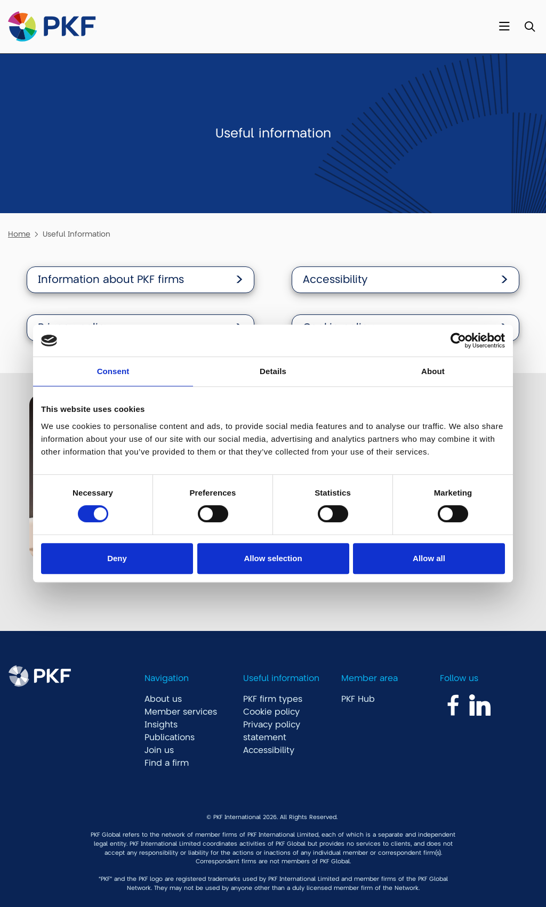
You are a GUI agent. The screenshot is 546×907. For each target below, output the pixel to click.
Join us (159, 750)
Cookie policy (271, 712)
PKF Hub (358, 699)
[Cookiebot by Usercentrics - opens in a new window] (458, 341)
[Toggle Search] (529, 27)
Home (19, 234)
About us (163, 699)
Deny (117, 558)
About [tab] (433, 371)
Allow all (429, 558)
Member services (180, 712)
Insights (161, 724)
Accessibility (268, 750)
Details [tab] (273, 371)
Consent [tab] (113, 371)
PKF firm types (272, 699)
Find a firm (166, 763)
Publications (169, 737)
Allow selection (273, 558)
